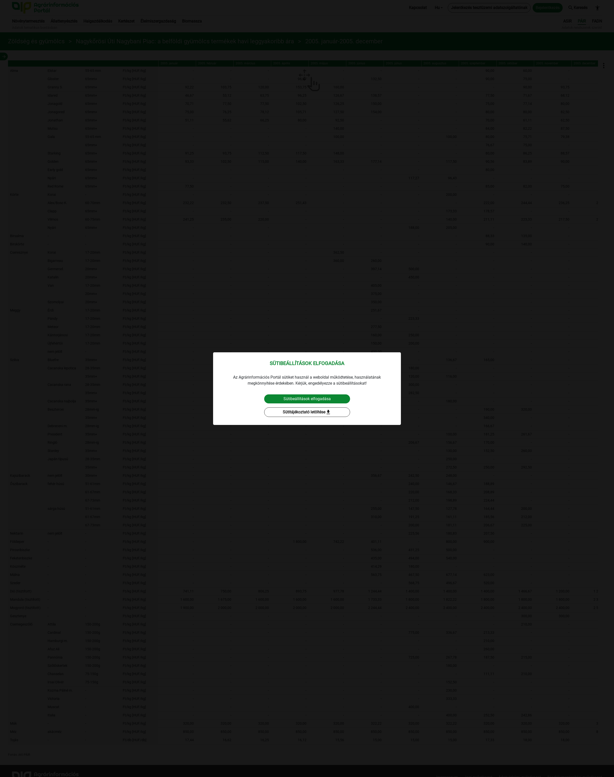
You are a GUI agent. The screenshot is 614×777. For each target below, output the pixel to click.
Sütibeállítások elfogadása (307, 398)
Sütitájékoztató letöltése (307, 412)
